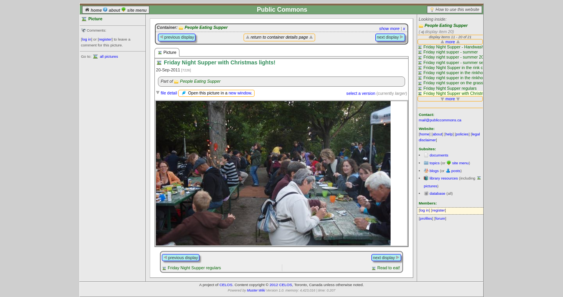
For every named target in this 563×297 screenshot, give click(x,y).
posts (455, 171)
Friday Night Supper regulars (194, 267)
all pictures (109, 56)
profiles (426, 218)
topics (435, 163)
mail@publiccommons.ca (440, 120)
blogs (434, 171)
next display (390, 37)
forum (440, 218)
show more (389, 28)
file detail (169, 93)
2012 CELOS (280, 285)
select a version (360, 93)
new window (240, 93)
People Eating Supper (446, 25)
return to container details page (279, 37)
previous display (177, 37)
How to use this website (457, 9)
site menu (134, 10)
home (94, 10)
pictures (430, 186)
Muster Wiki (256, 290)
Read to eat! (388, 267)
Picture (167, 52)
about (112, 10)
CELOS (225, 285)
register (105, 39)
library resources (444, 178)
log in (86, 39)
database (437, 193)
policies (462, 134)
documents (439, 155)
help (449, 134)
